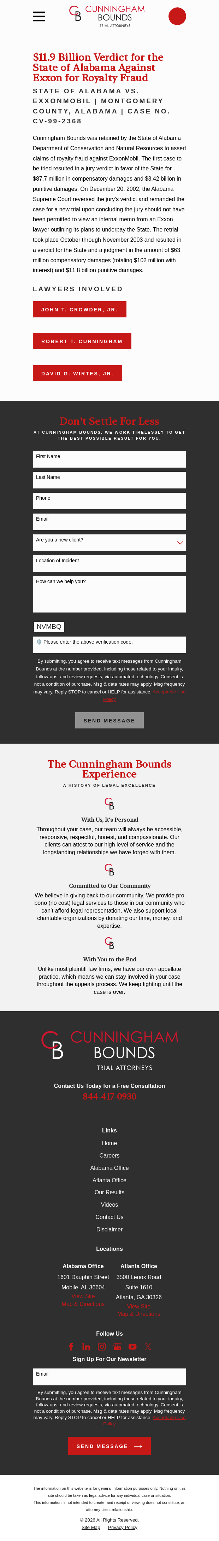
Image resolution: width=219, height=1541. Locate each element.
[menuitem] (91, 1527)
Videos (109, 1205)
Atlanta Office (109, 1180)
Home (109, 1143)
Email (42, 519)
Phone (43, 498)
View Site (83, 1296)
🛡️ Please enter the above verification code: (84, 642)
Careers (110, 1156)
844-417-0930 (109, 1096)
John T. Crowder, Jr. (79, 309)
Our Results (109, 1192)
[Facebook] (71, 1346)
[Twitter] (148, 1346)
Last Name (48, 477)
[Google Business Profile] (117, 1346)
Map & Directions (83, 1304)
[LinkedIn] (86, 1346)
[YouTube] (132, 1346)
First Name (48, 456)
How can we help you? (61, 581)
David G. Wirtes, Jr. (77, 373)
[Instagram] (102, 1346)
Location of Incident (57, 560)
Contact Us (109, 1217)
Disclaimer (109, 1229)
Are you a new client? (59, 540)
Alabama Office (109, 1168)
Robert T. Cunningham (82, 341)
